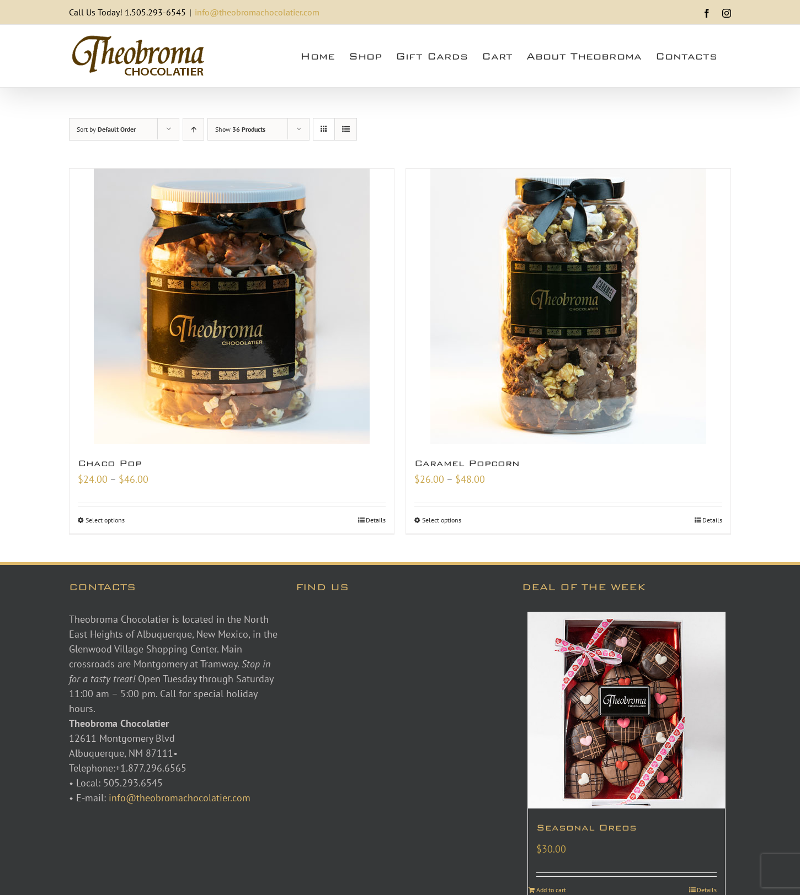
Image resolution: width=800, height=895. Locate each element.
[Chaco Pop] (232, 306)
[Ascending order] (193, 129)
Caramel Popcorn (467, 463)
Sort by (106, 129)
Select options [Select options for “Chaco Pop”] (105, 520)
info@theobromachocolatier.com (257, 12)
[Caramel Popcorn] (568, 306)
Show (240, 129)
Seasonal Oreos (586, 827)
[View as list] (345, 129)
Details (376, 520)
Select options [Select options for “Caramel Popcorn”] (441, 520)
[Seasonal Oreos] (626, 710)
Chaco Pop (110, 463)
